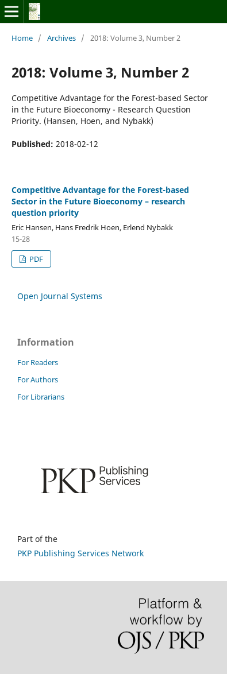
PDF (35, 259)
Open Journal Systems (59, 295)
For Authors (37, 379)
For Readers (37, 362)
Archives (61, 38)
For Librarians (40, 397)
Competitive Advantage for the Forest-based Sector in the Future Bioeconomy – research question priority (100, 201)
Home (22, 38)
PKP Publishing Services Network (80, 553)
